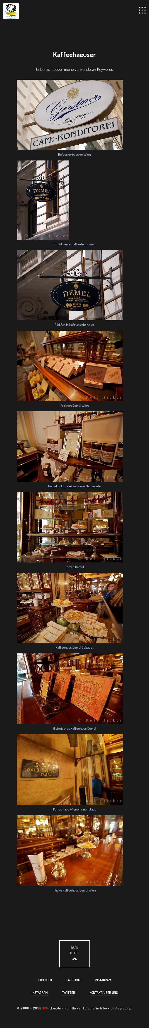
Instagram (103, 980)
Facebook (45, 980)
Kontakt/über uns (103, 992)
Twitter (68, 992)
